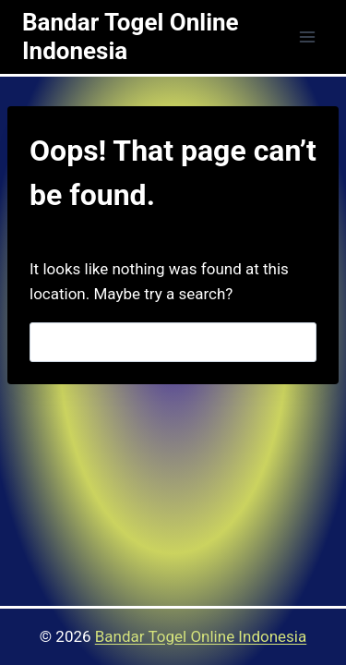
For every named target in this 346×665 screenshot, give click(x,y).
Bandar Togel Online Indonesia (200, 636)
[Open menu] (307, 36)
